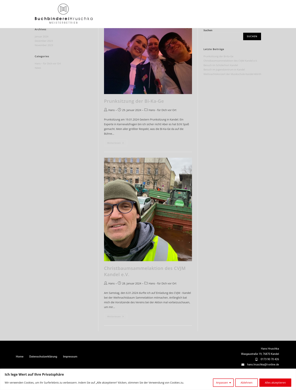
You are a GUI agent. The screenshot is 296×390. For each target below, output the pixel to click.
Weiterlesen (117, 142)
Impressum (70, 356)
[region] (148, 379)
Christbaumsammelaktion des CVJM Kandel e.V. (230, 60)
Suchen (208, 30)
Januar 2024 (41, 36)
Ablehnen (246, 382)
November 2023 (44, 45)
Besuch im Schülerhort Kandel (221, 65)
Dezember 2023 (44, 40)
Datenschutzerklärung (43, 356)
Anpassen (222, 382)
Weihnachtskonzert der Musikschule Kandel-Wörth (232, 74)
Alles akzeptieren (275, 382)
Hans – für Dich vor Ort (48, 63)
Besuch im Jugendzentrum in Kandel (224, 69)
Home (19, 356)
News (38, 68)
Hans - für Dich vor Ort (163, 110)
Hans (111, 110)
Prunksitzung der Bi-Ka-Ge (134, 101)
